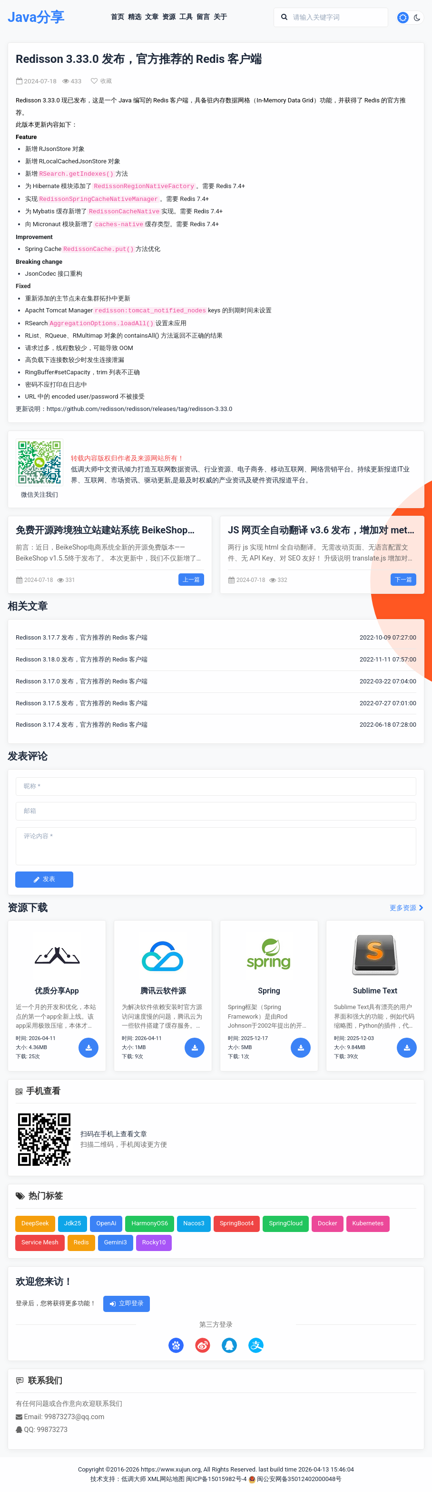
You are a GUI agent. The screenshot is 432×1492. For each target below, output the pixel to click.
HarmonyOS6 (149, 1223)
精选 (134, 17)
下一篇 (403, 579)
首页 (117, 17)
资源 (169, 17)
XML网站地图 (166, 1478)
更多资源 (407, 907)
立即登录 (126, 1303)
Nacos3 (194, 1223)
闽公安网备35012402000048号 (295, 1478)
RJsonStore (55, 148)
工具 (186, 17)
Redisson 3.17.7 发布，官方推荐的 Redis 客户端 (82, 637)
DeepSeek (35, 1223)
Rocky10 (154, 1242)
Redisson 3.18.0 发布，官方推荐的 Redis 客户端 (82, 659)
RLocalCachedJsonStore (73, 161)
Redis (81, 1242)
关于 (220, 17)
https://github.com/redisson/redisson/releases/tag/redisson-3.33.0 (139, 408)
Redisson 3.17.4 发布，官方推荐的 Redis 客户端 (82, 724)
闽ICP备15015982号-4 (216, 1478)
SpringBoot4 (237, 1223)
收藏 (101, 81)
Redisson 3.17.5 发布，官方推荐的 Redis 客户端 (82, 703)
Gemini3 (115, 1242)
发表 (44, 878)
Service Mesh (40, 1242)
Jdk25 (72, 1223)
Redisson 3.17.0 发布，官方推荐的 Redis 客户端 (82, 681)
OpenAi (106, 1223)
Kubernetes (368, 1223)
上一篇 (191, 579)
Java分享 (36, 17)
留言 (203, 17)
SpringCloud (286, 1223)
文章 (151, 17)
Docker (327, 1223)
